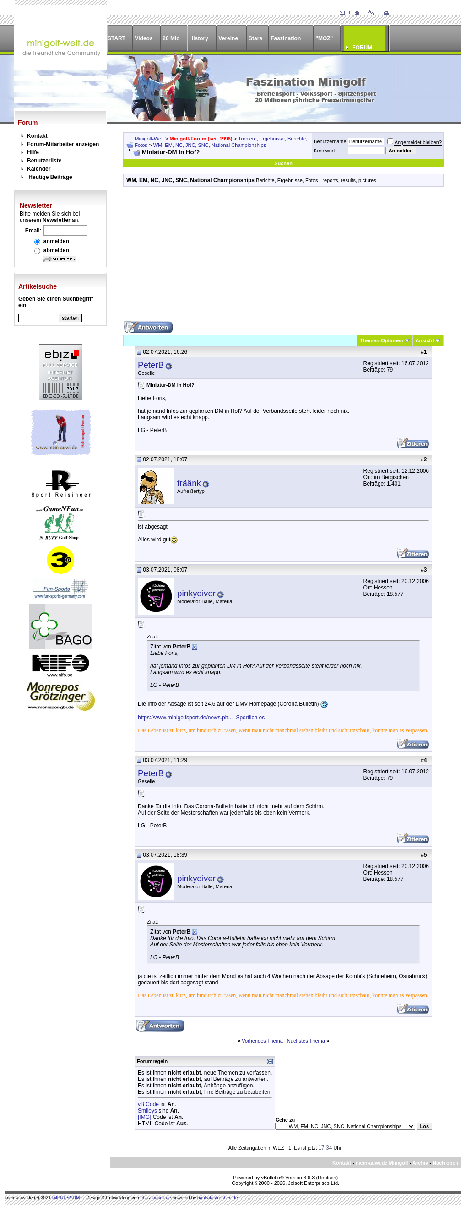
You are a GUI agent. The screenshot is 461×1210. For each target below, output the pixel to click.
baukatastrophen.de (217, 1197)
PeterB (151, 365)
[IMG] (144, 1117)
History (199, 38)
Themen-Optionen (381, 340)
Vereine (228, 38)
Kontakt (37, 136)
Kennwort (324, 150)
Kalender (38, 169)
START (116, 38)
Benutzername (330, 141)
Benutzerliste (44, 160)
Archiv (420, 1163)
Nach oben (445, 1163)
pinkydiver (196, 593)
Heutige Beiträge (50, 177)
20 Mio (171, 38)
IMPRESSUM (66, 1197)
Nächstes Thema (306, 1040)
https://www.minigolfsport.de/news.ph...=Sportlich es (201, 717)
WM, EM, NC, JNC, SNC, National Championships (209, 145)
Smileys (147, 1110)
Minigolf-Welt (149, 138)
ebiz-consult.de (156, 1197)
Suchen (283, 163)
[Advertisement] (283, 257)
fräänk (189, 483)
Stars (255, 38)
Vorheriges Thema (262, 1040)
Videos (143, 38)
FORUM (362, 47)
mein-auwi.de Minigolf (382, 1163)
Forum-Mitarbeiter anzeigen (63, 144)
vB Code (148, 1104)
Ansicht (425, 340)
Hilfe (33, 152)
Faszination (286, 38)
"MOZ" (324, 38)
